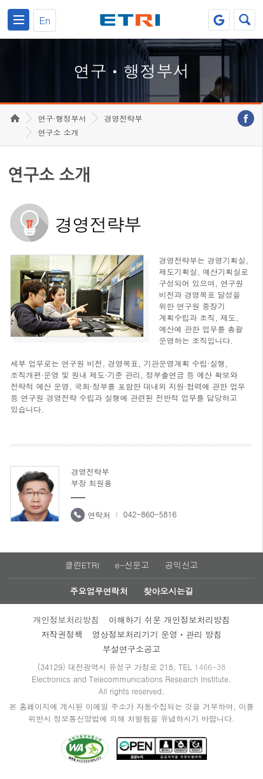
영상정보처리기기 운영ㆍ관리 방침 (157, 634)
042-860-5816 (149, 514)
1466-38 (209, 666)
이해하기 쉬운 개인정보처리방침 (170, 620)
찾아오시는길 (168, 591)
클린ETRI (82, 565)
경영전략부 (123, 118)
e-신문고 (132, 565)
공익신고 (181, 565)
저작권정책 (62, 634)
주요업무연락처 (99, 591)
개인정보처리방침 (66, 620)
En (44, 20)
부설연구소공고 (131, 649)
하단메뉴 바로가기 (0, 0)
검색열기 (244, 20)
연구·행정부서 (62, 118)
